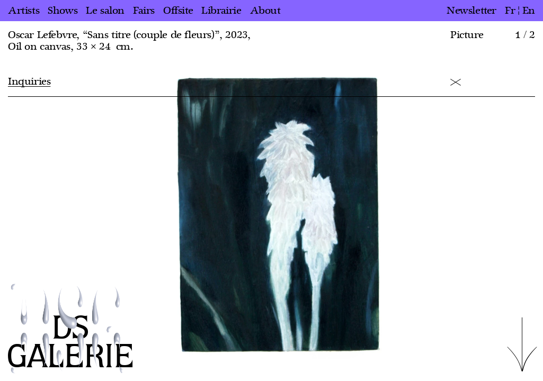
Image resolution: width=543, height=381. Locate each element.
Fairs (144, 10)
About (265, 10)
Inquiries (29, 81)
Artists (23, 10)
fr (510, 10)
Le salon (105, 10)
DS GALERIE (70, 343)
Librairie (221, 10)
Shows (62, 10)
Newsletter (471, 10)
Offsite (178, 10)
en (528, 10)
